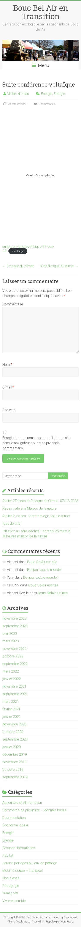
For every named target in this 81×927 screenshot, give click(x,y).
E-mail (8, 387)
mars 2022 (10, 671)
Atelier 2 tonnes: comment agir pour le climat (36, 516)
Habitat (7, 855)
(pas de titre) (12, 523)
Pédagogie (10, 886)
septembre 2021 (15, 694)
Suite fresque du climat (59, 266)
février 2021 (11, 709)
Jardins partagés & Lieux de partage (29, 863)
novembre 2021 (14, 686)
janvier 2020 (11, 747)
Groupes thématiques (18, 848)
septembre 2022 (15, 664)
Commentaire (12, 304)
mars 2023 (10, 641)
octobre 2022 (12, 656)
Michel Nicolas (18, 94)
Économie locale (15, 825)
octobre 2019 (12, 769)
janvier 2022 (11, 679)
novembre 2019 (14, 762)
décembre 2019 (14, 754)
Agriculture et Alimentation (22, 803)
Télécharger (18, 251)
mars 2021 (10, 702)
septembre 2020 (15, 739)
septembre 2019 (15, 777)
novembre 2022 (14, 649)
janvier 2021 (11, 717)
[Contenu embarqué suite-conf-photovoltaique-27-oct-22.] (40, 175)
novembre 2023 (14, 618)
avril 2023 (9, 634)
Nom (7, 365)
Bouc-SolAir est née (42, 562)
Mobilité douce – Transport (22, 871)
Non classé (10, 878)
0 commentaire (44, 104)
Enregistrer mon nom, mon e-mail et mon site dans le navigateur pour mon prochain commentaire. (36, 443)
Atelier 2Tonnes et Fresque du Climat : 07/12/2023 (40, 501)
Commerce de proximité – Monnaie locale (34, 810)
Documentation (14, 818)
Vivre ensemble (14, 901)
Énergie (46, 94)
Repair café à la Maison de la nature (29, 508)
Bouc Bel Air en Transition (40, 12)
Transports (10, 893)
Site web (9, 410)
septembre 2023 (15, 626)
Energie (59, 94)
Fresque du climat (18, 266)
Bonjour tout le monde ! (44, 570)
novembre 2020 (14, 724)
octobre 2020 (12, 732)
